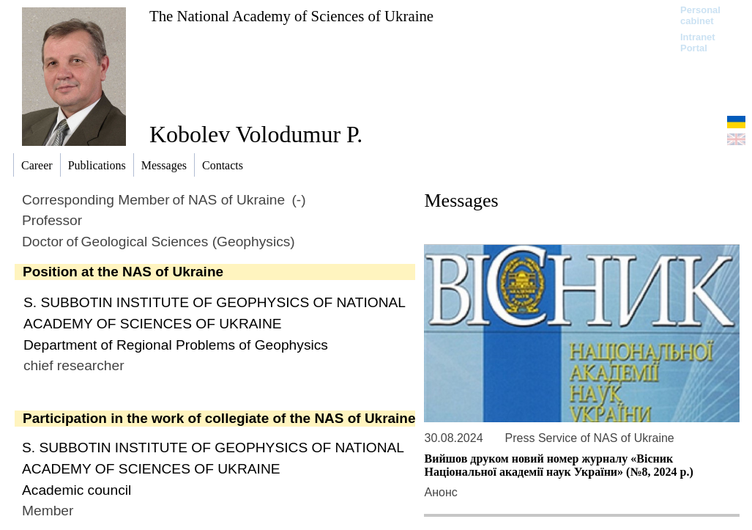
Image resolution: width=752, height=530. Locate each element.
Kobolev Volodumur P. (255, 134)
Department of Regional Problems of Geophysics (175, 345)
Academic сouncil (76, 490)
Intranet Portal (697, 43)
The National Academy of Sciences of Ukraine (291, 15)
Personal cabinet (700, 15)
